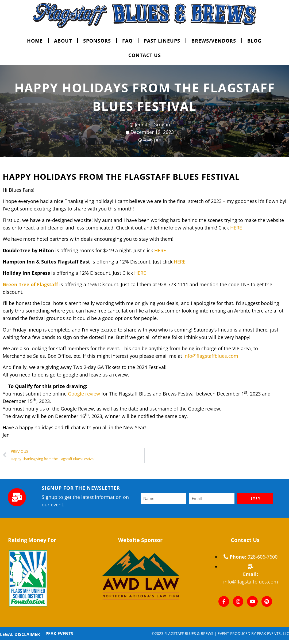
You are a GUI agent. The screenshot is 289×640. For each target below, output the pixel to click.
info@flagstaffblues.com (210, 356)
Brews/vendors (213, 40)
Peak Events (59, 634)
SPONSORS (97, 40)
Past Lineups (162, 40)
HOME (35, 40)
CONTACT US (144, 55)
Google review (84, 393)
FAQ (127, 40)
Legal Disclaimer (20, 634)
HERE (236, 227)
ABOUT (63, 40)
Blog (254, 40)
